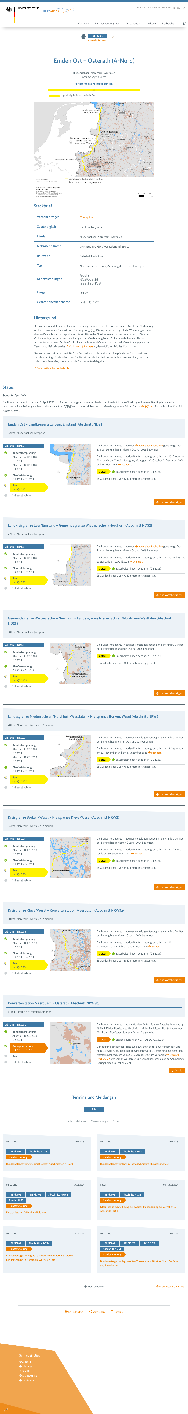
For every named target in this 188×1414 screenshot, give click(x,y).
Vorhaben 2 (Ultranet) (81, 346)
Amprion (88, 217)
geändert (127, 464)
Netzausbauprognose (107, 24)
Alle (69, 1123)
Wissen (152, 24)
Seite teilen (98, 1313)
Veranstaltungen (100, 1123)
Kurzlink (119, 1313)
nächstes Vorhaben (110, 38)
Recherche (168, 24)
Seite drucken (75, 1313)
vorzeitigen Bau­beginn (151, 445)
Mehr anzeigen (95, 1288)
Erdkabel (85, 275)
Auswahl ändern (97, 40)
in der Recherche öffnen (171, 1288)
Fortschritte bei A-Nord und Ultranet (27, 1214)
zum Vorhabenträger (170, 502)
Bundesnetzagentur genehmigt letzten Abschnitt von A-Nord (41, 1165)
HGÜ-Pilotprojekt (90, 279)
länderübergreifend (91, 283)
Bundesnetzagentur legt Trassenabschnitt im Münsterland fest (136, 1165)
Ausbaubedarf (133, 24)
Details (178, 1072)
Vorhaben (83, 24)
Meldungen (81, 1123)
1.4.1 (150, 406)
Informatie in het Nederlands (54, 368)
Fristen (117, 1123)
